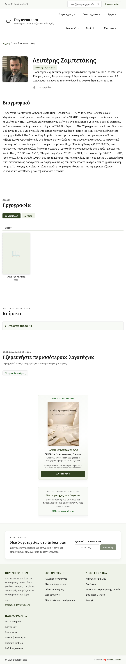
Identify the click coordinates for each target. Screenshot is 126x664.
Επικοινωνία (112, 4)
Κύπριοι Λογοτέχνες (55, 584)
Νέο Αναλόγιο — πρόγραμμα (60, 600)
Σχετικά (109, 28)
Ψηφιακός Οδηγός (95, 594)
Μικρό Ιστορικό (13, 621)
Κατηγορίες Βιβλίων (96, 578)
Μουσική (71, 28)
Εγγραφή (108, 547)
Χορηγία (90, 600)
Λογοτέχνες (66, 14)
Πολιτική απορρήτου (15, 637)
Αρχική (6, 43)
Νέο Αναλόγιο (52, 594)
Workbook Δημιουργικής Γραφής (103, 589)
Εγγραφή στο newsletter (88, 541)
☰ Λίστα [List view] (29, 216)
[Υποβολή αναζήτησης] (98, 4)
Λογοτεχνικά (90, 14)
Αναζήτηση (91, 584)
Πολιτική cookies (14, 642)
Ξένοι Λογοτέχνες (54, 589)
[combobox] (82, 4)
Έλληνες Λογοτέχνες (56, 578)
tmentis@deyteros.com (17, 604)
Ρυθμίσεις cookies (14, 648)
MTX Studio (115, 659)
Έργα (111, 14)
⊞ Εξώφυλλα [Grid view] (11, 216)
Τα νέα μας (11, 626)
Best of (90, 28)
